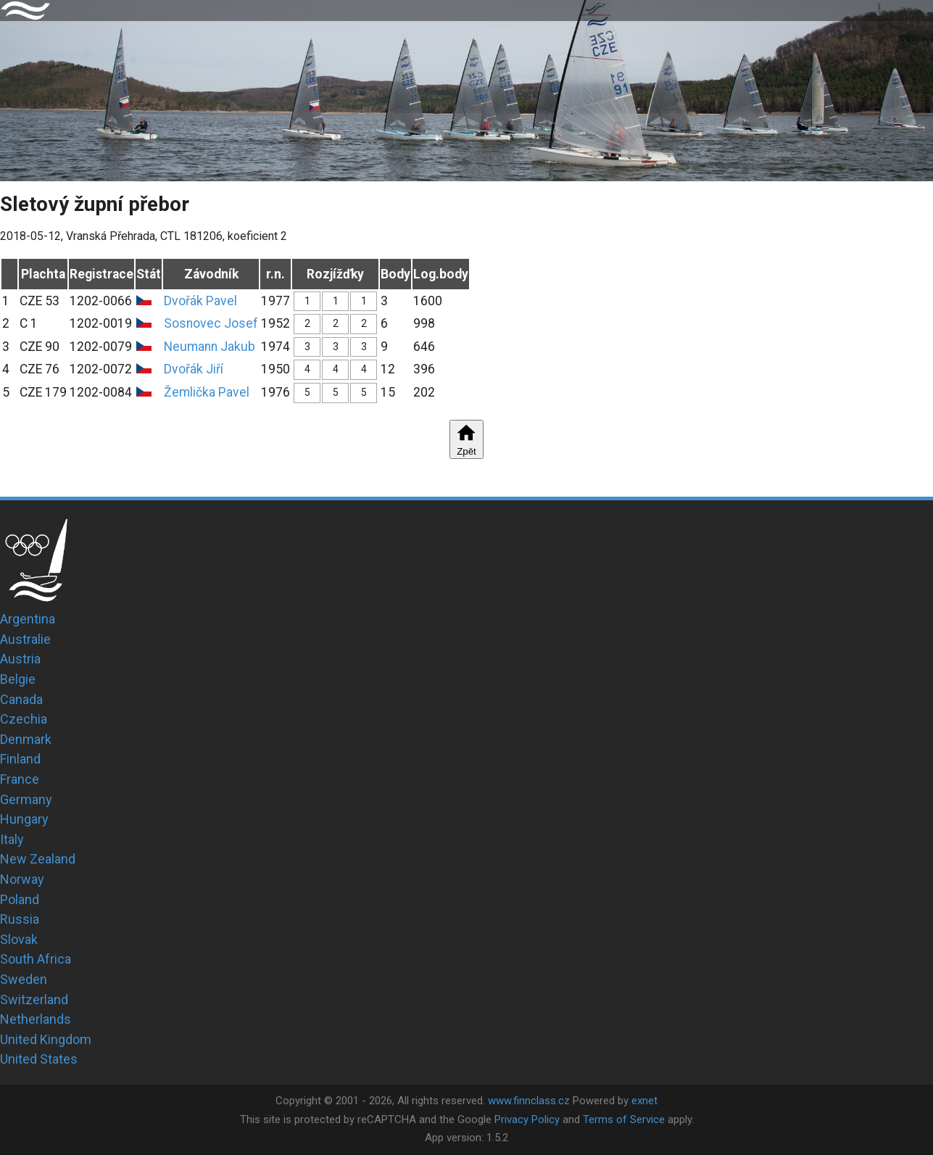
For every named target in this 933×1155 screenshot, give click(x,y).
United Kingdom (45, 1039)
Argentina (27, 618)
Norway (22, 879)
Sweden (23, 979)
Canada (21, 699)
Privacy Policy (527, 1119)
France (19, 779)
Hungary (24, 819)
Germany (26, 799)
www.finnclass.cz (529, 1100)
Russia (19, 919)
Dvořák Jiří (193, 369)
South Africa (35, 958)
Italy (12, 839)
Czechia (23, 718)
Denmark (25, 739)
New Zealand (37, 858)
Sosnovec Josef (211, 323)
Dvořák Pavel (200, 301)
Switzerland (34, 999)
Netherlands (35, 1019)
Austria (20, 658)
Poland (19, 899)
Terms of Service (624, 1119)
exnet (644, 1100)
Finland (20, 758)
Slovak (19, 939)
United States (39, 1059)
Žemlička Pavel (206, 392)
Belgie (18, 679)
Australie (25, 639)
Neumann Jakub (209, 346)
